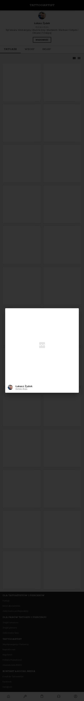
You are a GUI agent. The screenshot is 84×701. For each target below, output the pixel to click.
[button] (42, 387)
